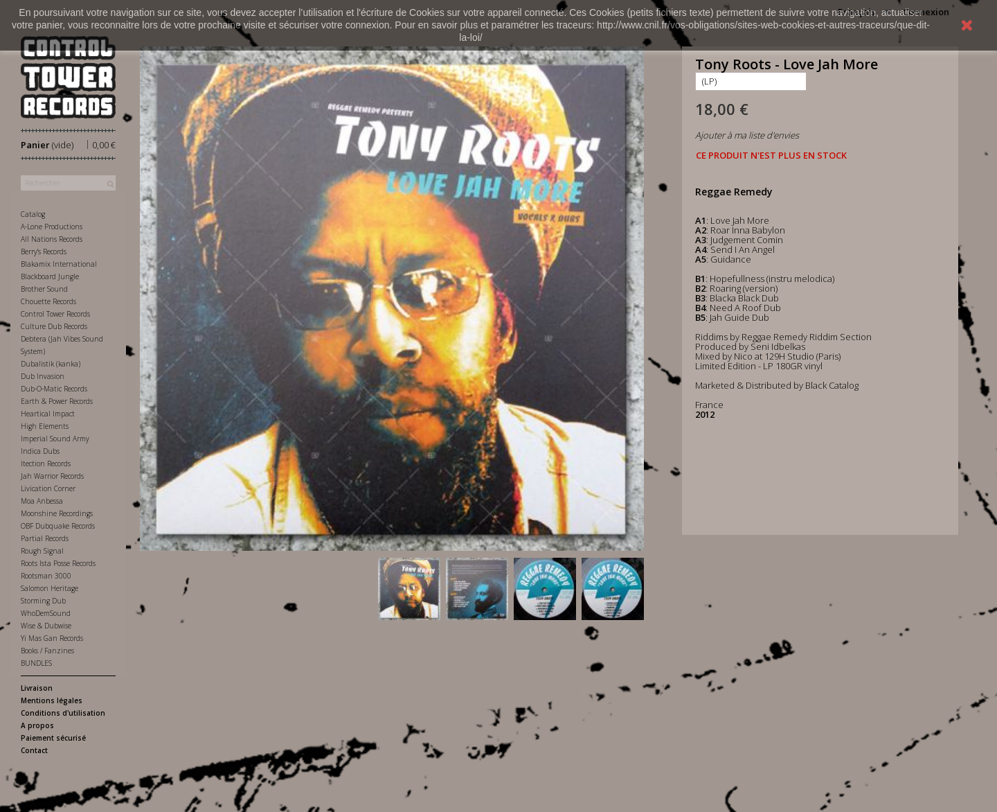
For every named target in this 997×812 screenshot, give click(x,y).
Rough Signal (42, 551)
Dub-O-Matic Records (54, 389)
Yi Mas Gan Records (52, 638)
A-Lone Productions (51, 226)
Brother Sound (44, 289)
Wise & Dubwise (46, 625)
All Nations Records (51, 239)
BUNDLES (36, 663)
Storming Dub (43, 601)
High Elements (45, 426)
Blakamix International (59, 264)
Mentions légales (51, 700)
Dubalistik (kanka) (50, 364)
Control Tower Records (55, 314)
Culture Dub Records (54, 326)
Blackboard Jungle (50, 276)
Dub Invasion (42, 376)
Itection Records (46, 463)
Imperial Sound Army (55, 438)
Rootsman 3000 (46, 576)
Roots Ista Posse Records (58, 563)
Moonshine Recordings (57, 513)
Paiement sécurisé (53, 738)
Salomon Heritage (49, 588)
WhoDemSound (46, 613)
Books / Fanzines (47, 650)
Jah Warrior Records (52, 476)
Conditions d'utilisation (63, 713)
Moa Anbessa (42, 501)
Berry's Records (43, 251)
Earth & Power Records (57, 401)
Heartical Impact (48, 413)
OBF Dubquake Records (58, 526)
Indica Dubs (40, 451)
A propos (37, 725)
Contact (34, 750)
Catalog (33, 214)
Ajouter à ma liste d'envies (747, 135)
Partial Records (45, 538)
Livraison (37, 688)
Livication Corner (48, 488)
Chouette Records (48, 301)
